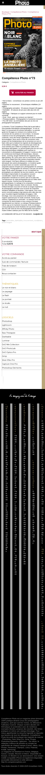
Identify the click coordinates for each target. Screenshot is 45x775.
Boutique (5, 12)
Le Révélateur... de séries (43, 483)
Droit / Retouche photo (43, 698)
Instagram (16, 518)
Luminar (5, 341)
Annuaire (25, 548)
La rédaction (43, 682)
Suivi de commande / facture (15, 262)
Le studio (6, 303)
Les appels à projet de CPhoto (25, 465)
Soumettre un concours (43, 606)
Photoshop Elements (11, 368)
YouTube (16, 559)
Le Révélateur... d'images (43, 460)
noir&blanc (38, 220)
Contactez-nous (7, 528)
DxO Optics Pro (9, 353)
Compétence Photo (19, 12)
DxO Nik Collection (10, 345)
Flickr (16, 552)
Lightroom (7, 325)
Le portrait (6, 300)
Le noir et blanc (9, 288)
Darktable (6, 337)
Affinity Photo (8, 329)
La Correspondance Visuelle (25, 525)
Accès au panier (9, 258)
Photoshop (7, 321)
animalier (10, 220)
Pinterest (16, 543)
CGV (4, 270)
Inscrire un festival (43, 587)
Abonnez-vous (7, 431)
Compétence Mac (34, 446)
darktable (19, 220)
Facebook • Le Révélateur (16, 478)
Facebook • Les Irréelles (16, 502)
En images (25, 484)
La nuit (5, 307)
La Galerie (25, 494)
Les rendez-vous (43, 503)
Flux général (43, 425)
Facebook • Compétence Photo (16, 450)
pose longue (7, 222)
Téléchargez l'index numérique (7, 478)
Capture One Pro (10, 364)
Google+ (16, 528)
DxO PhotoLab (9, 349)
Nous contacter (9, 274)
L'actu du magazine (43, 440)
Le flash (5, 296)
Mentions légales (7, 544)
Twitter (16, 535)
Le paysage (7, 292)
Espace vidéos (25, 559)
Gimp (4, 356)
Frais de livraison (9, 266)
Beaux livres (43, 517)
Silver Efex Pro (8, 360)
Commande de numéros (43, 653)
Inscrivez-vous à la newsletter (7, 506)
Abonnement (43, 670)
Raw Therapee (8, 333)
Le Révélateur (25, 506)
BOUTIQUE (36, 232)
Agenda (25, 541)
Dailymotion (16, 569)
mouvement (28, 220)
